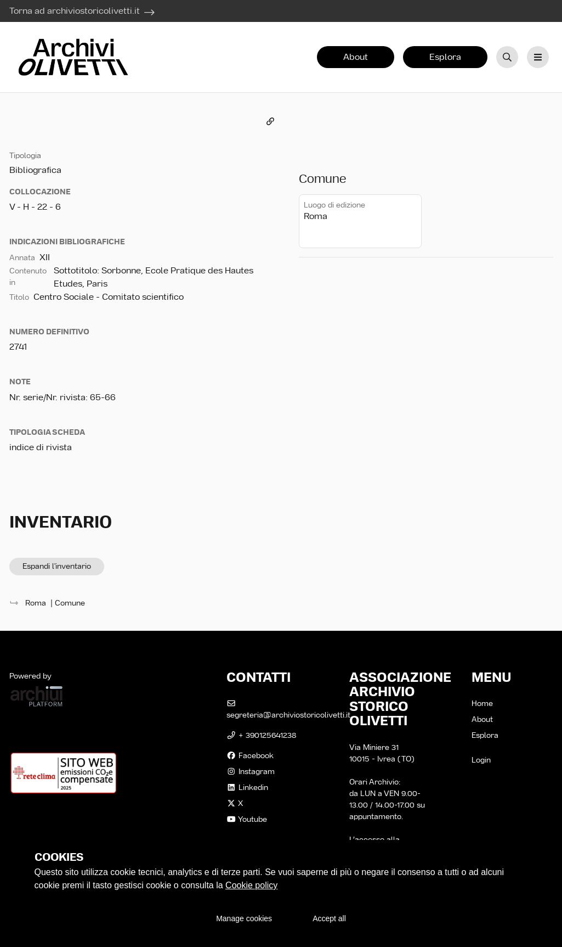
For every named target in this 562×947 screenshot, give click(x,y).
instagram (250, 771)
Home (482, 703)
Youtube (246, 819)
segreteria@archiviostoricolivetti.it (288, 709)
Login (481, 759)
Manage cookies (244, 918)
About (355, 57)
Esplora (445, 57)
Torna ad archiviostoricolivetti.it (74, 10)
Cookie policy (251, 885)
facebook (250, 755)
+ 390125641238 (261, 735)
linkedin (247, 787)
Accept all (329, 918)
